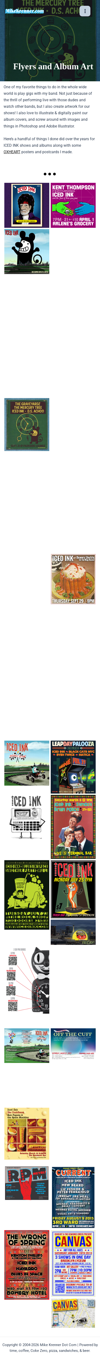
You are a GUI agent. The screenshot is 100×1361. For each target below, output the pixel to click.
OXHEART (12, 152)
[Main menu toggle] (85, 11)
